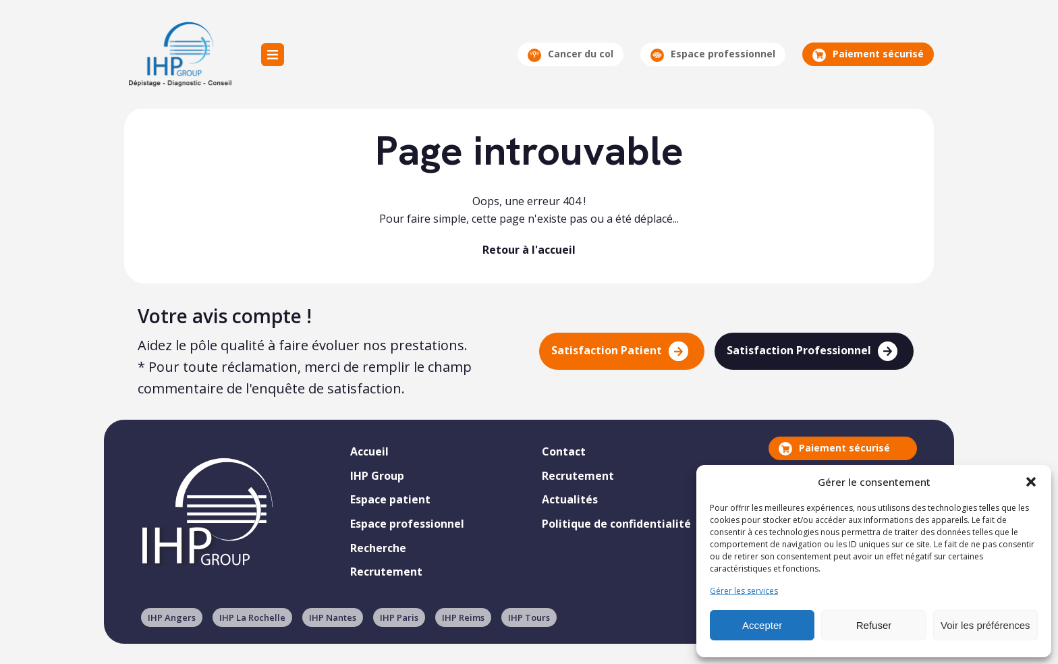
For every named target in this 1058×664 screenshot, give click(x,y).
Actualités (570, 499)
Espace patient (390, 499)
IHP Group (179, 54)
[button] (1031, 482)
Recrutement (386, 571)
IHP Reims (463, 617)
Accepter (762, 625)
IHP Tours (529, 617)
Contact (564, 451)
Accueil (369, 451)
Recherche (378, 548)
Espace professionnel (712, 54)
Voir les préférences (985, 625)
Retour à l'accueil (529, 249)
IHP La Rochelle (252, 617)
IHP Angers (172, 617)
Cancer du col (570, 54)
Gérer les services (744, 591)
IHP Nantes (332, 617)
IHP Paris (399, 617)
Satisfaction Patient (619, 351)
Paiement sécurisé (868, 54)
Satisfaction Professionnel (812, 351)
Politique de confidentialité (616, 523)
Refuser (874, 625)
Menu (272, 54)
